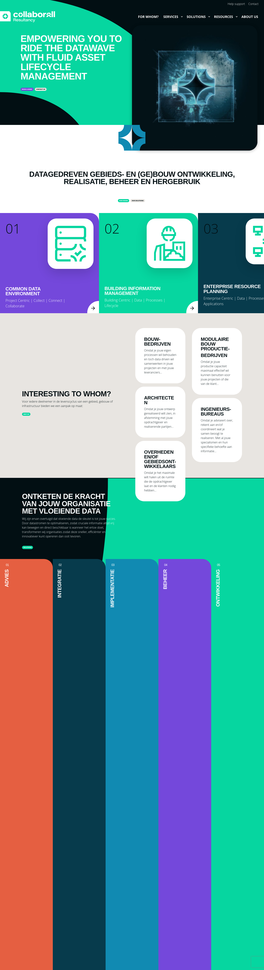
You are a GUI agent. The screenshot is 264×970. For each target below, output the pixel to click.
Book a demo (36, 90)
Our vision (112, 201)
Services (170, 16)
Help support (236, 4)
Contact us (67, 90)
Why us (32, 416)
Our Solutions (145, 201)
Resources (223, 16)
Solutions (196, 16)
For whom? (148, 16)
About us (249, 16)
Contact (253, 4)
